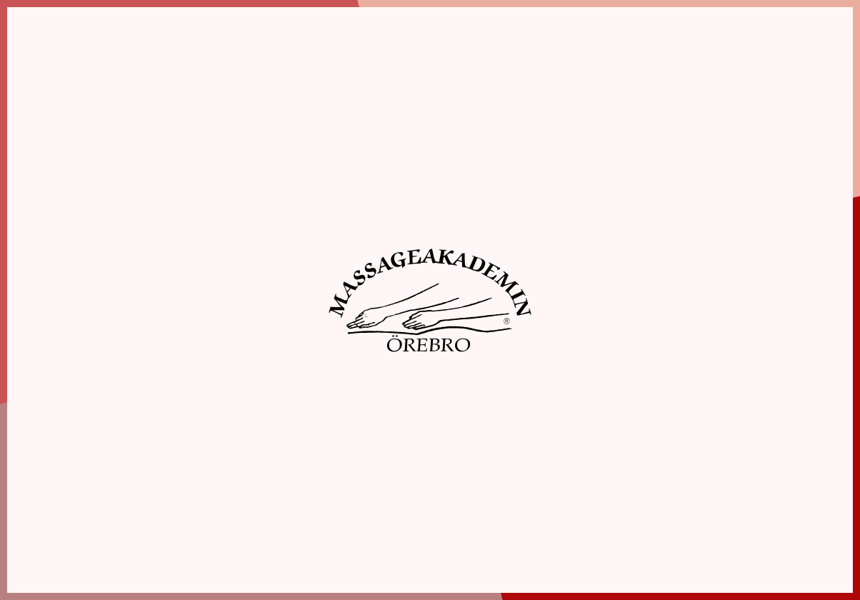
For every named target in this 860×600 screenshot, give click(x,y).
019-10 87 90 (88, 534)
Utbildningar (267, 52)
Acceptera (295, 302)
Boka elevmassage (390, 52)
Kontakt (788, 52)
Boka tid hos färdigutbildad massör (504, 52)
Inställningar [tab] (254, 71)
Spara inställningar (173, 302)
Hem (119, 52)
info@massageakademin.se (118, 549)
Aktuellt (702, 52)
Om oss (180, 52)
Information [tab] (101, 71)
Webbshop (612, 52)
